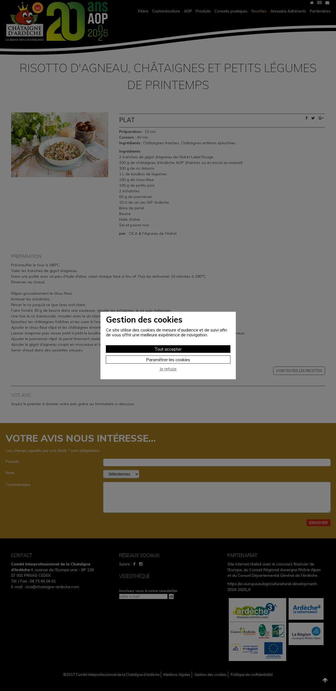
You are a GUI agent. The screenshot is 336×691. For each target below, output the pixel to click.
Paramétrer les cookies (168, 359)
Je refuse (168, 368)
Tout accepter (168, 349)
